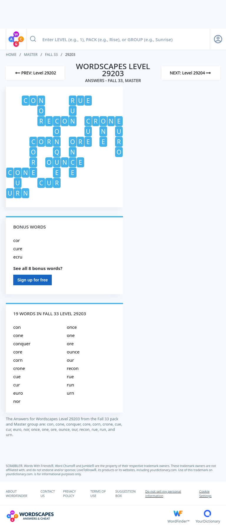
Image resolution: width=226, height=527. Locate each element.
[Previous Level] (35, 73)
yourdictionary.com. (164, 470)
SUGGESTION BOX (125, 493)
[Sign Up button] (218, 39)
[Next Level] (191, 73)
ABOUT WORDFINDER (16, 493)
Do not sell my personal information (163, 493)
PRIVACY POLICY (69, 493)
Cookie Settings (205, 493)
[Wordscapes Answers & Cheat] (86, 516)
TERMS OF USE (98, 493)
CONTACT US (48, 493)
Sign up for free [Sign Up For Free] (32, 280)
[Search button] (32, 39)
